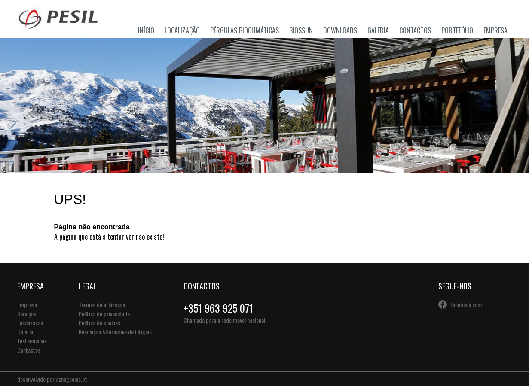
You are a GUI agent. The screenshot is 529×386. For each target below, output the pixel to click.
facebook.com (466, 304)
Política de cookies (99, 322)
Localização (182, 30)
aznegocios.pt (71, 378)
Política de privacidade (104, 313)
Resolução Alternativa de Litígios (115, 331)
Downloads (340, 30)
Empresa (495, 30)
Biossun (301, 30)
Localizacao (30, 322)
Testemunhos (32, 340)
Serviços (26, 313)
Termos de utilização (102, 304)
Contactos (415, 30)
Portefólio (457, 30)
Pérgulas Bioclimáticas (244, 30)
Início (146, 30)
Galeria (378, 30)
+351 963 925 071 (218, 308)
